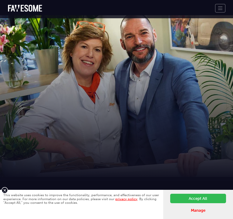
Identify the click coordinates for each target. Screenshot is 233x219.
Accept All (198, 198)
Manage (198, 210)
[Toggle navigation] (220, 8)
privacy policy (126, 199)
